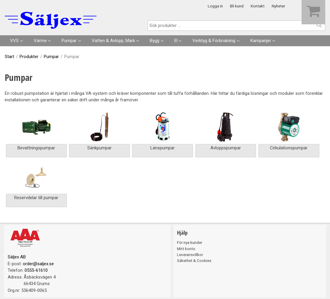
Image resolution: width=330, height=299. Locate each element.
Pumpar (69, 40)
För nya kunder (189, 242)
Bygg (154, 40)
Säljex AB (17, 257)
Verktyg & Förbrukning (213, 40)
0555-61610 (36, 270)
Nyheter (278, 6)
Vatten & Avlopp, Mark (113, 40)
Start (9, 56)
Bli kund (237, 6)
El (176, 40)
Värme (40, 40)
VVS (14, 40)
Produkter (29, 56)
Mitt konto (186, 248)
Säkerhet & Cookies (194, 260)
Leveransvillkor (190, 254)
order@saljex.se (38, 263)
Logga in (215, 6)
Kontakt (258, 6)
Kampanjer (260, 40)
